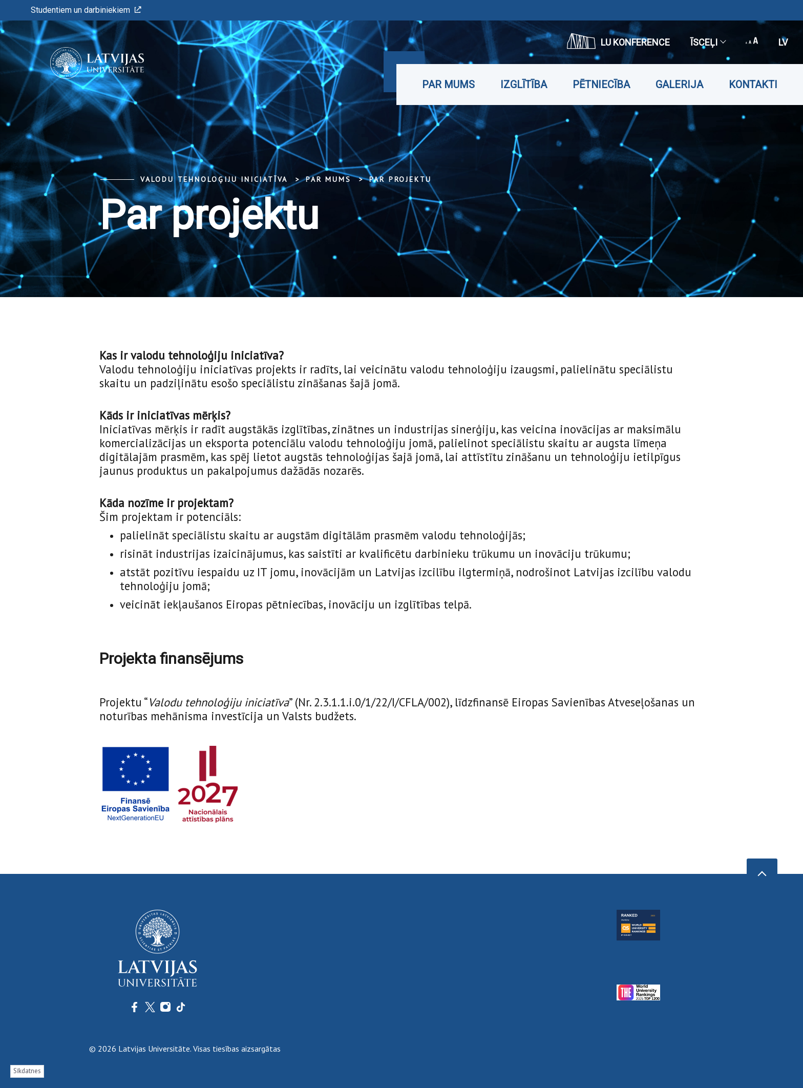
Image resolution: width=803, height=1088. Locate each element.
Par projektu (400, 179)
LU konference (618, 41)
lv (783, 42)
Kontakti (753, 84)
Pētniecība (601, 84)
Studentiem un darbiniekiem (86, 10)
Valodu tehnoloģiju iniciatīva (214, 179)
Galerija (679, 84)
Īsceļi (707, 42)
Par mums (448, 84)
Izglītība (523, 84)
